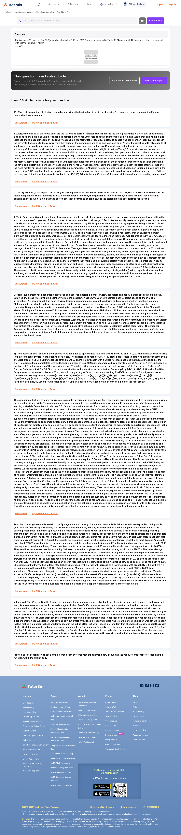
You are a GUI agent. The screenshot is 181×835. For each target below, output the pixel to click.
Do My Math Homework (60, 763)
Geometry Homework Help (89, 733)
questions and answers (24, 12)
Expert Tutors (110, 702)
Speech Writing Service (32, 721)
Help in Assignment (86, 742)
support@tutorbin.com (103, 807)
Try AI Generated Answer (45, 122)
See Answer (21, 122)
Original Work (110, 707)
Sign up (172, 5)
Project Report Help (31, 717)
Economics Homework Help (61, 754)
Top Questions (139, 740)
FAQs (135, 707)
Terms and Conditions (142, 721)
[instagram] (152, 685)
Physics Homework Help (60, 707)
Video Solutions (29, 731)
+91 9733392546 (129, 807)
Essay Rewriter (111, 740)
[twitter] (157, 685)
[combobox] (77, 20)
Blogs (135, 702)
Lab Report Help (29, 712)
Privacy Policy (138, 716)
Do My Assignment (31, 759)
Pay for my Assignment (87, 710)
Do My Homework (30, 754)
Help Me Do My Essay (87, 737)
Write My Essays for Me (87, 715)
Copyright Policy (139, 730)
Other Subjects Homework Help (63, 758)
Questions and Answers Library (36, 745)
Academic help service (32, 771)
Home (8, 12)
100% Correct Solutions (114, 711)
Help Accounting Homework (89, 720)
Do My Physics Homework (61, 785)
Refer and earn (111, 735)
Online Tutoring (29, 740)
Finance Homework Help (60, 724)
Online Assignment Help (33, 735)
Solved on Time (111, 726)
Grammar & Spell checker (115, 749)
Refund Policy (138, 711)
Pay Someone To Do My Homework (32, 764)
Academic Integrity (140, 735)
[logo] (13, 5)
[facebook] (142, 685)
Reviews (136, 726)
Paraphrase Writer (112, 744)
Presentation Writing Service (34, 726)
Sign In (160, 5)
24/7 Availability (111, 716)
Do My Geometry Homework (62, 768)
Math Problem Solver (31, 749)
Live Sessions (28, 703)
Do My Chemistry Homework (62, 772)
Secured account (112, 730)
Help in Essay (28, 707)
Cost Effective (111, 721)
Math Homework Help (59, 702)
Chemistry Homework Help (61, 711)
